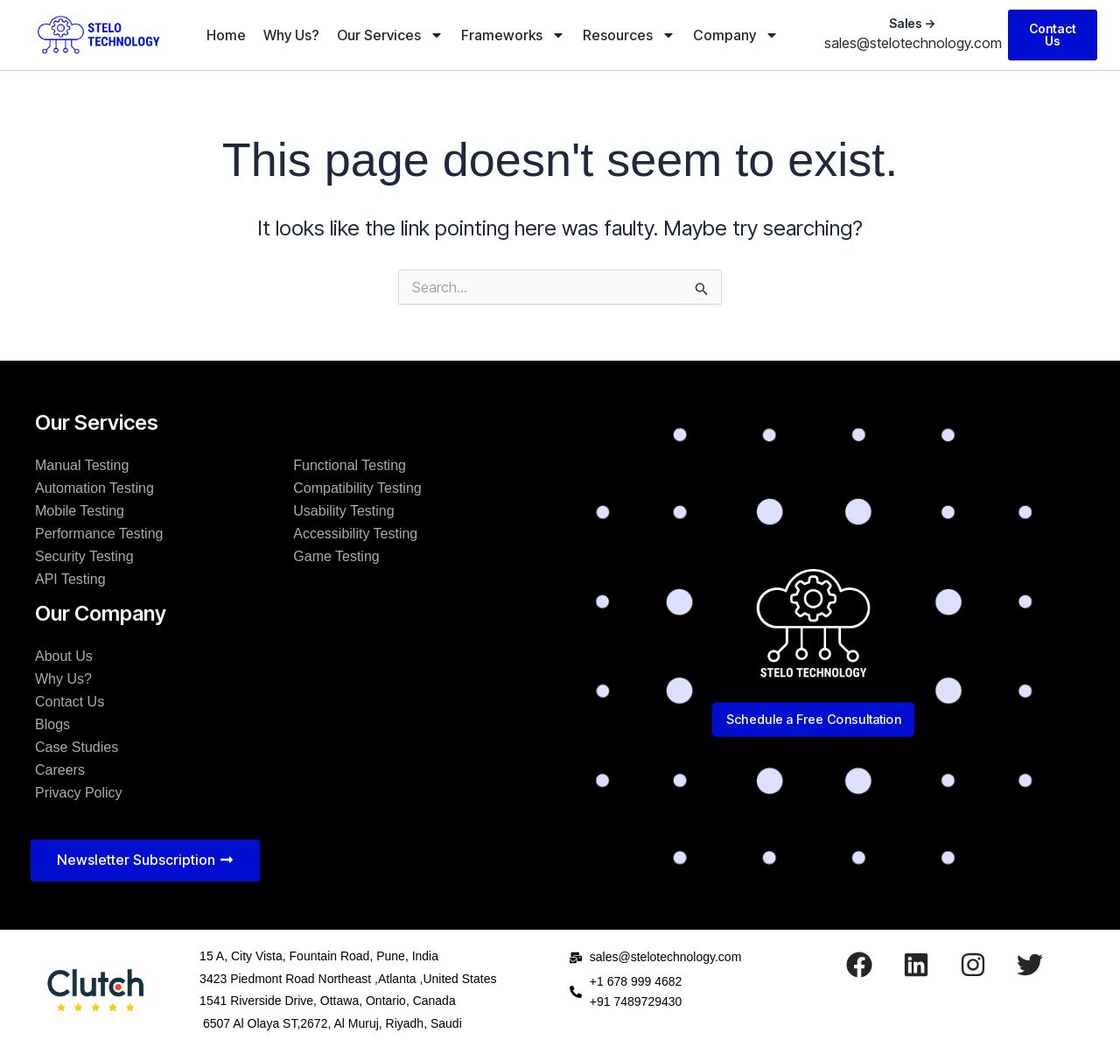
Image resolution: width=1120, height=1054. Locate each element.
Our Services (390, 35)
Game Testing (336, 556)
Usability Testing (343, 510)
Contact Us (69, 701)
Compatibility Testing (357, 488)
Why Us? (291, 35)
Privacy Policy (78, 792)
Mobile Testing (79, 510)
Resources (629, 35)
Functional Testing (349, 465)
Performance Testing (99, 533)
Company (736, 35)
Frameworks (513, 35)
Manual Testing (82, 465)
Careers (60, 769)
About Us (64, 656)
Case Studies (76, 747)
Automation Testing (94, 488)
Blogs (52, 724)
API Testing (70, 579)
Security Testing (84, 556)
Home (226, 35)
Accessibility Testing (355, 533)
